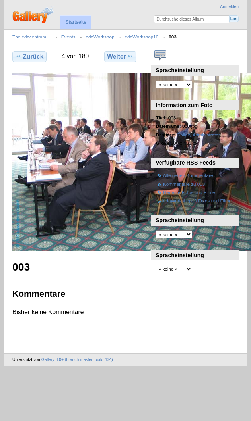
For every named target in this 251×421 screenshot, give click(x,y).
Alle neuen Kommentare (188, 175)
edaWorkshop (100, 36)
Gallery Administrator (198, 134)
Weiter (120, 56)
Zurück (29, 56)
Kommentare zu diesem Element (160, 55)
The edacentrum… (31, 36)
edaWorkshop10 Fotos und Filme (197, 200)
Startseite (75, 22)
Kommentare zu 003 (184, 183)
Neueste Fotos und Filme (189, 192)
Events (68, 36)
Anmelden (229, 6)
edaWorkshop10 (141, 36)
